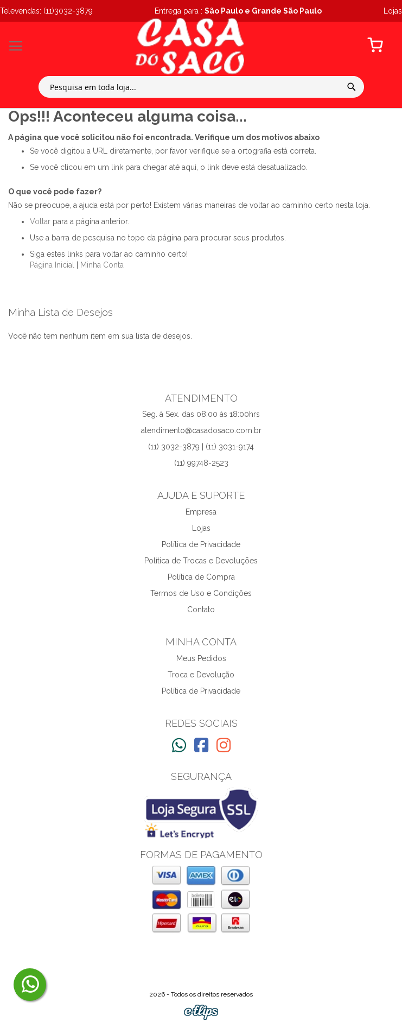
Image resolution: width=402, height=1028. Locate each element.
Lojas (201, 528)
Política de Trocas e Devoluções (201, 560)
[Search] (351, 86)
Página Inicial (52, 265)
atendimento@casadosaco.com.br (201, 430)
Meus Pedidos (201, 658)
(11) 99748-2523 (201, 463)
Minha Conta (102, 265)
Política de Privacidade (201, 544)
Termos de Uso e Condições (201, 593)
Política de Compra (201, 577)
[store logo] (190, 46)
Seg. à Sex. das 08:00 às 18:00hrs (201, 414)
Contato (201, 609)
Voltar (40, 221)
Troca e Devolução (201, 674)
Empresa (201, 511)
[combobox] (201, 87)
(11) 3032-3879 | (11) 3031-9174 (201, 446)
